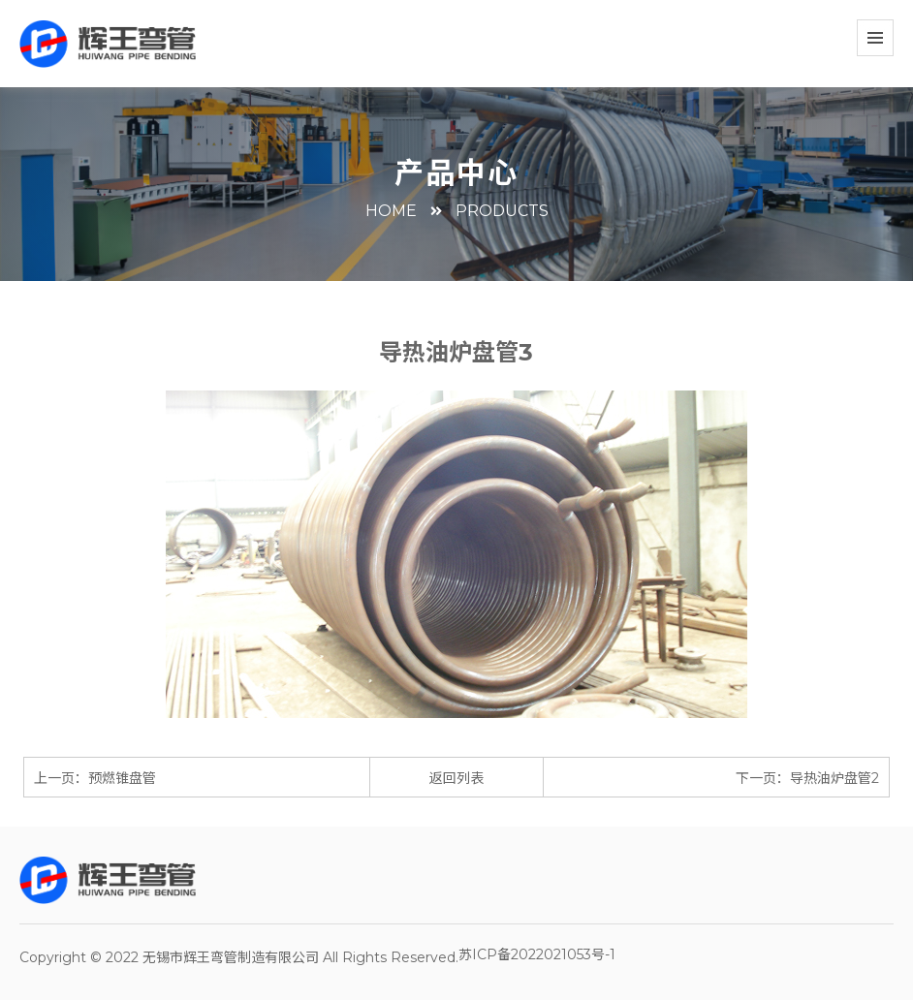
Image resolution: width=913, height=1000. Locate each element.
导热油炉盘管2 (834, 778)
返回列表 (456, 778)
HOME (391, 211)
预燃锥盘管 (122, 778)
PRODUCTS (502, 211)
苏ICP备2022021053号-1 (536, 954)
